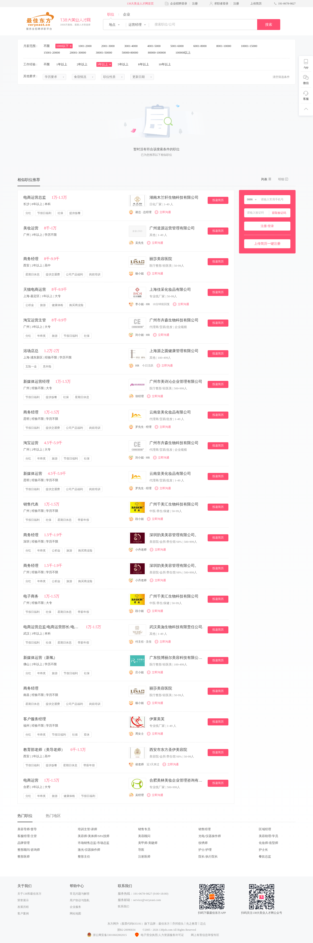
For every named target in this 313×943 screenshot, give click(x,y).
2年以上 (84, 64)
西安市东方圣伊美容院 (168, 750)
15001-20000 (53, 52)
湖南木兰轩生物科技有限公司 (173, 197)
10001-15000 (250, 46)
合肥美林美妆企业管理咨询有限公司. (176, 780)
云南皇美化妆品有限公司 (170, 412)
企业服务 (75, 907)
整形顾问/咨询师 (28, 849)
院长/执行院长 (208, 856)
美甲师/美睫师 (147, 843)
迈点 (203, 923)
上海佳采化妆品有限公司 (170, 289)
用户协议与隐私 (80, 900)
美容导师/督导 (27, 829)
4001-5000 (155, 46)
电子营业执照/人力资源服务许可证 (159, 935)
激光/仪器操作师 (89, 849)
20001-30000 (79, 52)
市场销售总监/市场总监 (93, 843)
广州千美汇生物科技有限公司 (173, 504)
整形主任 (84, 856)
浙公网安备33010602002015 (107, 935)
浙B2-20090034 (126, 929)
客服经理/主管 (27, 836)
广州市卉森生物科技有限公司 (173, 320)
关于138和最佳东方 (29, 893)
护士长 (263, 849)
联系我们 (123, 906)
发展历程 (23, 907)
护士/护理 (205, 849)
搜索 (268, 24)
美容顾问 (144, 836)
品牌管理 (23, 843)
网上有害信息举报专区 (205, 935)
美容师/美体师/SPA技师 (93, 836)
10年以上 (166, 64)
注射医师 (144, 856)
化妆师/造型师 (268, 843)
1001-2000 (86, 46)
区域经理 (265, 829)
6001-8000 (201, 46)
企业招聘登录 (178, 3)
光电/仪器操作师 (209, 836)
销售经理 (204, 829)
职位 (110, 14)
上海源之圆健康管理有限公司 (173, 351)
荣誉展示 (23, 900)
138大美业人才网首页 (140, 3)
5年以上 (125, 64)
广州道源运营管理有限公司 (172, 228)
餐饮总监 (265, 856)
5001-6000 (178, 46)
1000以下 (64, 46)
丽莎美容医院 (160, 259)
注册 (195, 3)
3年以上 (104, 64)
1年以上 (63, 64)
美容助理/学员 (268, 836)
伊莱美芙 (157, 719)
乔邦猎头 (178, 923)
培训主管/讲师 (87, 829)
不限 (47, 46)
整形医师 (23, 856)
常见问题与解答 (80, 893)
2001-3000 (109, 46)
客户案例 (23, 913)
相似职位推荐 (28, 180)
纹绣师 (203, 843)
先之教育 (192, 923)
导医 (141, 849)
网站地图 (75, 913)
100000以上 (184, 52)
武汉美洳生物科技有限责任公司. (176, 627)
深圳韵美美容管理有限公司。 (173, 535)
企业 (126, 14)
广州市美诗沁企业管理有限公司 (175, 381)
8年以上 (145, 64)
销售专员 (144, 829)
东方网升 (113, 923)
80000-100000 (158, 52)
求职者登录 (221, 3)
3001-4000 (132, 46)
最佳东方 (164, 923)
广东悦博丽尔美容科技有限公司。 (176, 658)
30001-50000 (105, 52)
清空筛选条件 (281, 77)
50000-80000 (131, 52)
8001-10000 (225, 46)
